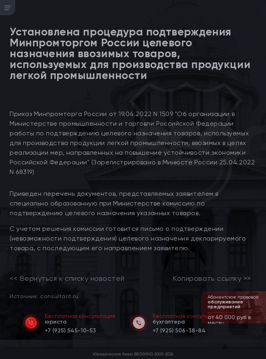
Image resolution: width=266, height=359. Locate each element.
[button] (260, 322)
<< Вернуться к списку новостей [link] (67, 278)
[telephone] (70, 329)
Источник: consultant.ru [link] (44, 296)
